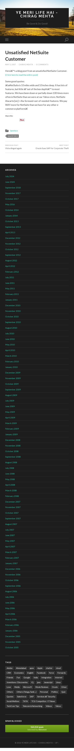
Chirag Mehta (26, 65)
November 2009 (13, 381)
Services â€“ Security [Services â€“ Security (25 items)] (46, 700)
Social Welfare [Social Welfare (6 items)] (13, 704)
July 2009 (9, 403)
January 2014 (11, 218)
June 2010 (10, 342)
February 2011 (12, 297)
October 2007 (11, 516)
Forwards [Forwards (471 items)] (62, 676)
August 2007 (11, 527)
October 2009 (11, 387)
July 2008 (9, 471)
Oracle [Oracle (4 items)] (55, 690)
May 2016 (10, 207)
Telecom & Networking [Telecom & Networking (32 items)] (32, 709)
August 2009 (11, 398)
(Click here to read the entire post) (22, 75)
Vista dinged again (13, 147)
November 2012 (13, 246)
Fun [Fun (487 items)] (18, 680)
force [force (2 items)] (51, 676)
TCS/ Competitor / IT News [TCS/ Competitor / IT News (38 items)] (43, 704)
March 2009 (11, 426)
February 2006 (12, 628)
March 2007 (11, 555)
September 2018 (13, 190)
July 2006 (9, 600)
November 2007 (13, 510)
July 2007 (9, 532)
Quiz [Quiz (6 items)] (63, 695)
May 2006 (10, 611)
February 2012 (12, 274)
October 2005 (11, 650)
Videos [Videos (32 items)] (49, 709)
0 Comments (42, 65)
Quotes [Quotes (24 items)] (10, 700)
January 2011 (11, 303)
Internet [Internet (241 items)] (58, 680)
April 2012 (10, 269)
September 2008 (13, 459)
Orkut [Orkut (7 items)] (63, 690)
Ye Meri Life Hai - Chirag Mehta (37, 14)
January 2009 (11, 437)
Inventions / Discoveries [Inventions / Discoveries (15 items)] (17, 685)
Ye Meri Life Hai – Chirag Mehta (37, 746)
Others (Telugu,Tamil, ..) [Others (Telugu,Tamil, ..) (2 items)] (26, 695)
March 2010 (11, 359)
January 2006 (11, 633)
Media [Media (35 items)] (17, 690)
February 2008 (12, 499)
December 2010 (12, 308)
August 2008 (11, 465)
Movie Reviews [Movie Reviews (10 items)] (42, 690)
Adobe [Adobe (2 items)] (9, 671)
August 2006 (11, 594)
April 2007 (10, 549)
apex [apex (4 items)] (32, 671)
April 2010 (10, 353)
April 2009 (10, 420)
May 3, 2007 (10, 65)
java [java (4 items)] (38, 685)
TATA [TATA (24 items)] (25, 704)
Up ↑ (57, 746)
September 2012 (13, 258)
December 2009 (12, 375)
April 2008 (10, 488)
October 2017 (11, 202)
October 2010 (11, 319)
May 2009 (10, 415)
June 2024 (10, 185)
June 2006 (10, 605)
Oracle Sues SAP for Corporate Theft (53, 148)
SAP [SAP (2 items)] (32, 700)
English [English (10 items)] (30, 676)
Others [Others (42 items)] (10, 695)
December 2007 (12, 504)
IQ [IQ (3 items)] (32, 685)
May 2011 (10, 291)
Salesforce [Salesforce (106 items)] (21, 700)
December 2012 (12, 241)
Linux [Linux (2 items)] (58, 685)
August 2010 (11, 331)
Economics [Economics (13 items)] (19, 676)
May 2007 (10, 544)
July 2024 (9, 179)
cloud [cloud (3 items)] (58, 671)
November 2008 (13, 448)
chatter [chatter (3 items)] (49, 671)
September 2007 (13, 521)
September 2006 (13, 589)
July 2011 (9, 280)
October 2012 (11, 252)
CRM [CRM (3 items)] (9, 676)
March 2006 (11, 622)
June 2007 (10, 538)
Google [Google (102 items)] (27, 680)
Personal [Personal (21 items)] (44, 695)
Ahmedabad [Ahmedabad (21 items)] (21, 671)
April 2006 (10, 616)
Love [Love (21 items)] (9, 690)
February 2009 (12, 431)
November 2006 (13, 577)
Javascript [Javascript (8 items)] (48, 685)
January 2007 (11, 566)
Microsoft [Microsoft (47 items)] (27, 690)
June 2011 (10, 286)
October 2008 (11, 454)
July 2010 (9, 336)
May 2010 (10, 347)
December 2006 (12, 572)
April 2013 (10, 235)
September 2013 (13, 230)
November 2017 (13, 196)
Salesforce (14, 131)
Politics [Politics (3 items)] (54, 695)
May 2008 (10, 482)
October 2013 (11, 224)
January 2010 (11, 370)
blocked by (37, 731)
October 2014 (11, 213)
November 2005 (13, 645)
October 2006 (11, 583)
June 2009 (10, 409)
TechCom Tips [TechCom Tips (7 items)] (13, 709)
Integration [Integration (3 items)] (46, 680)
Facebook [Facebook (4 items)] (41, 676)
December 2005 (12, 639)
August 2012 (11, 263)
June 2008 (10, 476)
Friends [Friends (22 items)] (10, 680)
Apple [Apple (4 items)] (39, 671)
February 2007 (12, 561)
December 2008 (12, 443)
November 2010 (13, 314)
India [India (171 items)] (36, 680)
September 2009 (13, 392)
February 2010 (12, 364)
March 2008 (11, 493)
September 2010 (13, 325)
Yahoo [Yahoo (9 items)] (58, 709)
